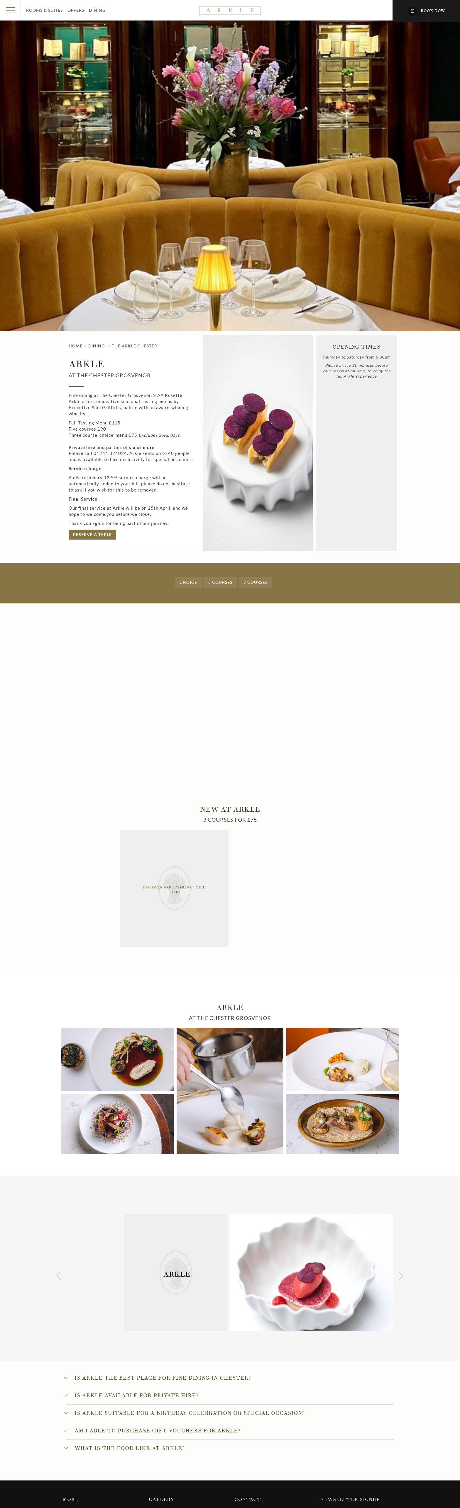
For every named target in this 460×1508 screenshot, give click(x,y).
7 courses (255, 582)
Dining (97, 10)
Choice (188, 582)
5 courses (220, 582)
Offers (75, 10)
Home (75, 345)
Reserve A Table (92, 534)
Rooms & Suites (44, 10)
